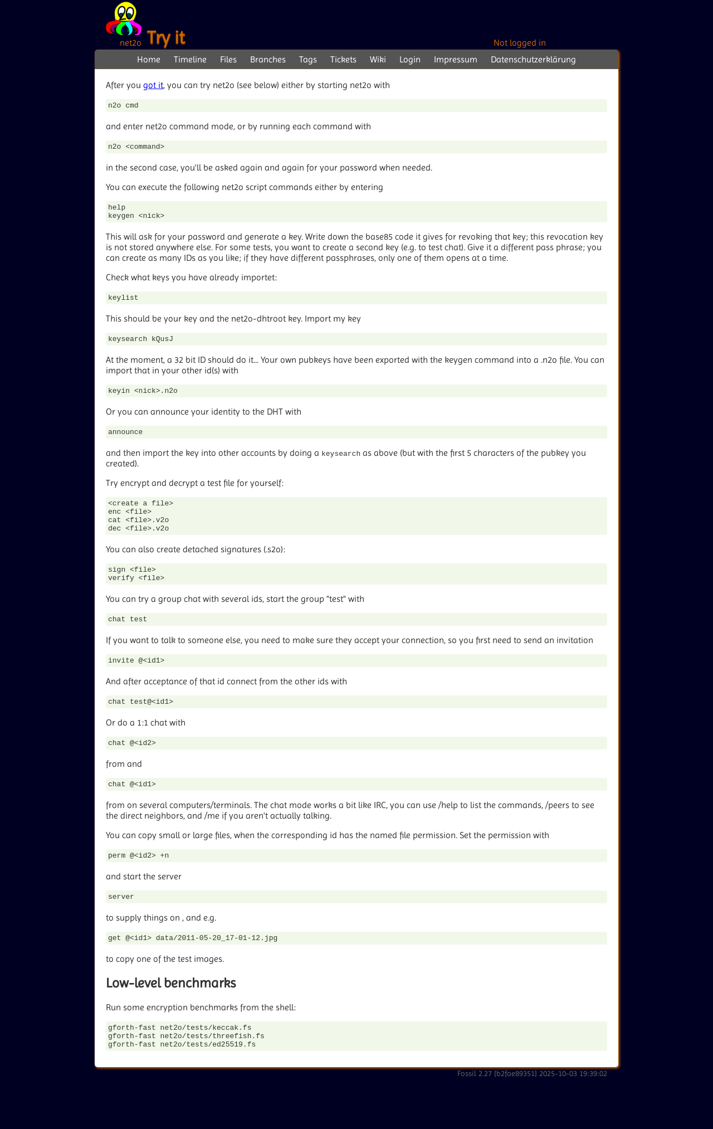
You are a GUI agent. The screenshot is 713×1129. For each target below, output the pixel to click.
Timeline (190, 59)
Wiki (378, 59)
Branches (268, 59)
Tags (308, 59)
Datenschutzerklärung (533, 59)
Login (410, 59)
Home (148, 59)
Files (228, 59)
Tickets (343, 59)
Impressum (455, 59)
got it (153, 85)
